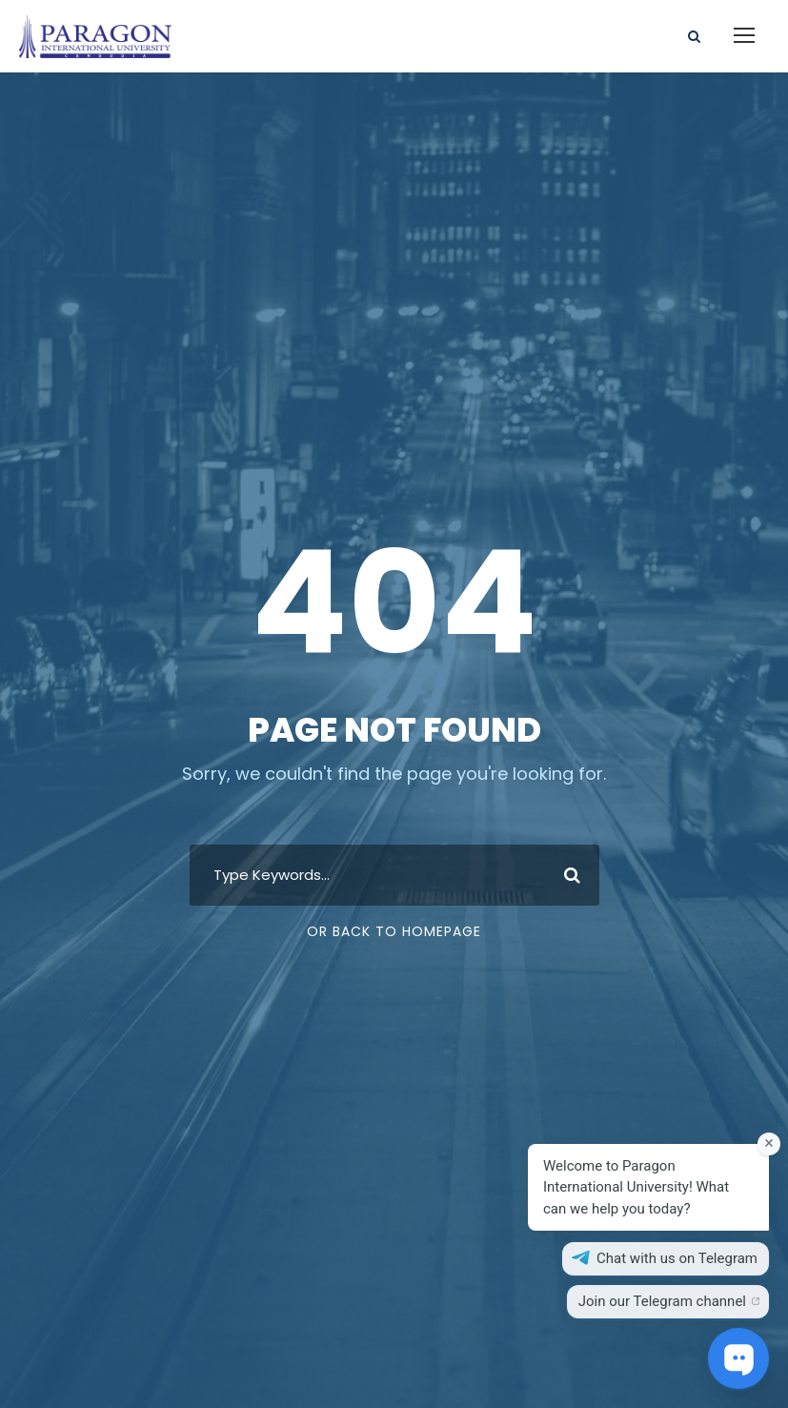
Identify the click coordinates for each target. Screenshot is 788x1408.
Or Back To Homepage (394, 931)
